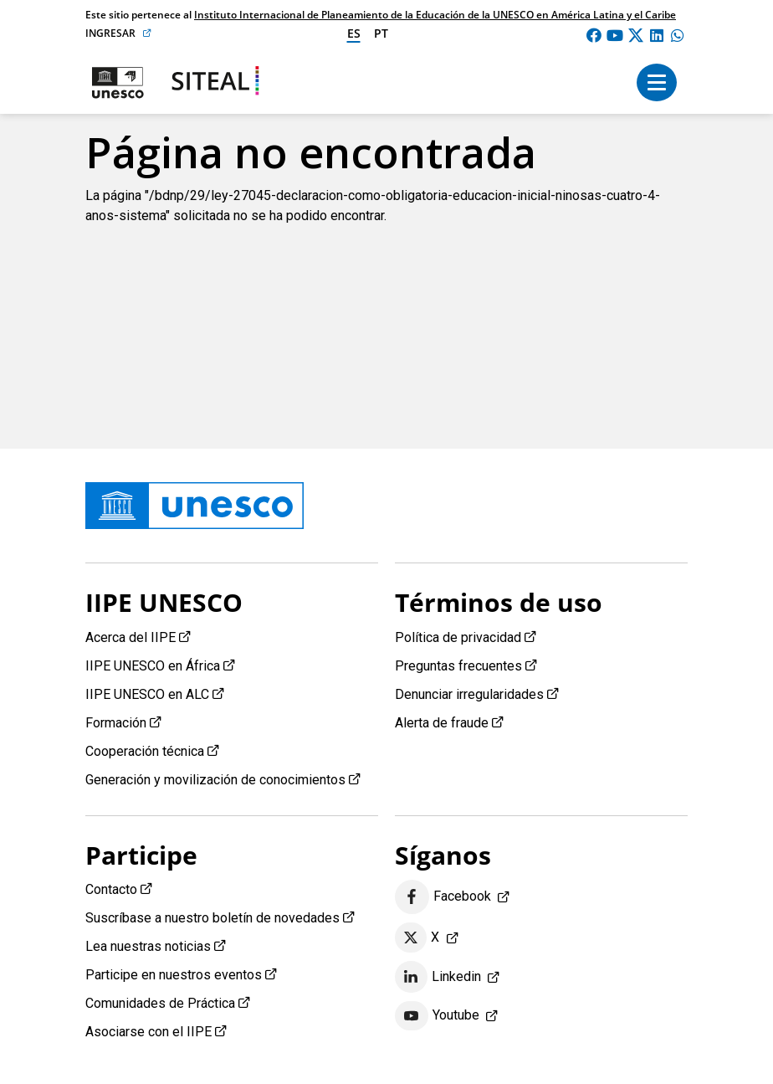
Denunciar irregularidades (469, 694)
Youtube (437, 1016)
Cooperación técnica (144, 751)
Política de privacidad (458, 637)
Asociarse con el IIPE (148, 1032)
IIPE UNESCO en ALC (147, 694)
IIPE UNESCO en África (152, 666)
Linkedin (438, 977)
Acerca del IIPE (130, 637)
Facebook (443, 897)
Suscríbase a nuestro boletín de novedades (212, 918)
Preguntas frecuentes (458, 666)
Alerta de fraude (442, 723)
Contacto (111, 889)
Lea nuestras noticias (148, 946)
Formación (115, 723)
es (354, 33)
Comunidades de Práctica (160, 1003)
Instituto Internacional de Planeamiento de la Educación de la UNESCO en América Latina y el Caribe (435, 15)
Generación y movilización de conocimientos (215, 780)
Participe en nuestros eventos (173, 975)
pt (381, 33)
